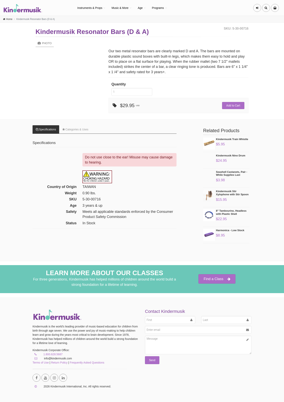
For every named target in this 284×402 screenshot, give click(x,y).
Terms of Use (41, 362)
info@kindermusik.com (52, 358)
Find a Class (217, 279)
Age (140, 7)
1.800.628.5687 (53, 354)
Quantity (118, 84)
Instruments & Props (89, 7)
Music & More (120, 7)
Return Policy (59, 362)
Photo (45, 43)
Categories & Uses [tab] (75, 129)
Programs (158, 7)
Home (9, 19)
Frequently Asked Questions (87, 362)
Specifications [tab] (46, 129)
